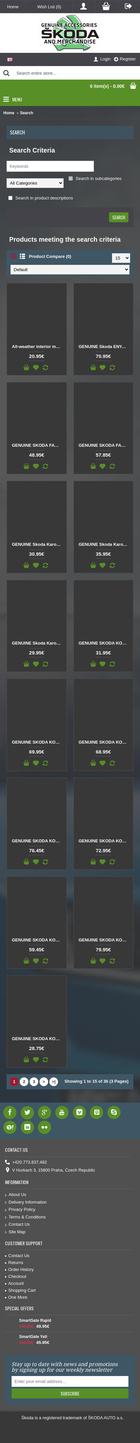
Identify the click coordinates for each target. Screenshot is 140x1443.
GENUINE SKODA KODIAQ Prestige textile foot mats (38, 840)
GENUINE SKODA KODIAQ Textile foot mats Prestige (105, 939)
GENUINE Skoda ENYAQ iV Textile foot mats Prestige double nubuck (105, 346)
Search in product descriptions (40, 197)
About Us (15, 1195)
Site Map (15, 1232)
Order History (19, 1269)
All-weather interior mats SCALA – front (38, 346)
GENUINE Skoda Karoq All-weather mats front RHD (105, 544)
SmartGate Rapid (35, 1320)
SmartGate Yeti (33, 1336)
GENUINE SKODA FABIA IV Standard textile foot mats (38, 445)
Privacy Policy (20, 1210)
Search (26, 113)
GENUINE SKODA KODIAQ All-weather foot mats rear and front (38, 742)
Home (8, 113)
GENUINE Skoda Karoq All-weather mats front (38, 544)
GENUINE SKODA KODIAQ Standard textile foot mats (38, 939)
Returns (14, 1262)
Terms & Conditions (25, 1217)
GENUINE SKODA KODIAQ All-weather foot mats (105, 643)
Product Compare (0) (50, 256)
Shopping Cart (20, 1290)
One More (16, 1297)
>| (53, 1081)
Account (14, 1283)
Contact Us (17, 1224)
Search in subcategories (95, 178)
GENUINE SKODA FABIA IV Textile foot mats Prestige (105, 445)
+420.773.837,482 (26, 1162)
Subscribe (70, 1393)
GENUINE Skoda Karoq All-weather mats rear (38, 643)
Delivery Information (26, 1202)
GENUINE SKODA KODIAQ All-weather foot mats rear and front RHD (105, 742)
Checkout (15, 1276)
